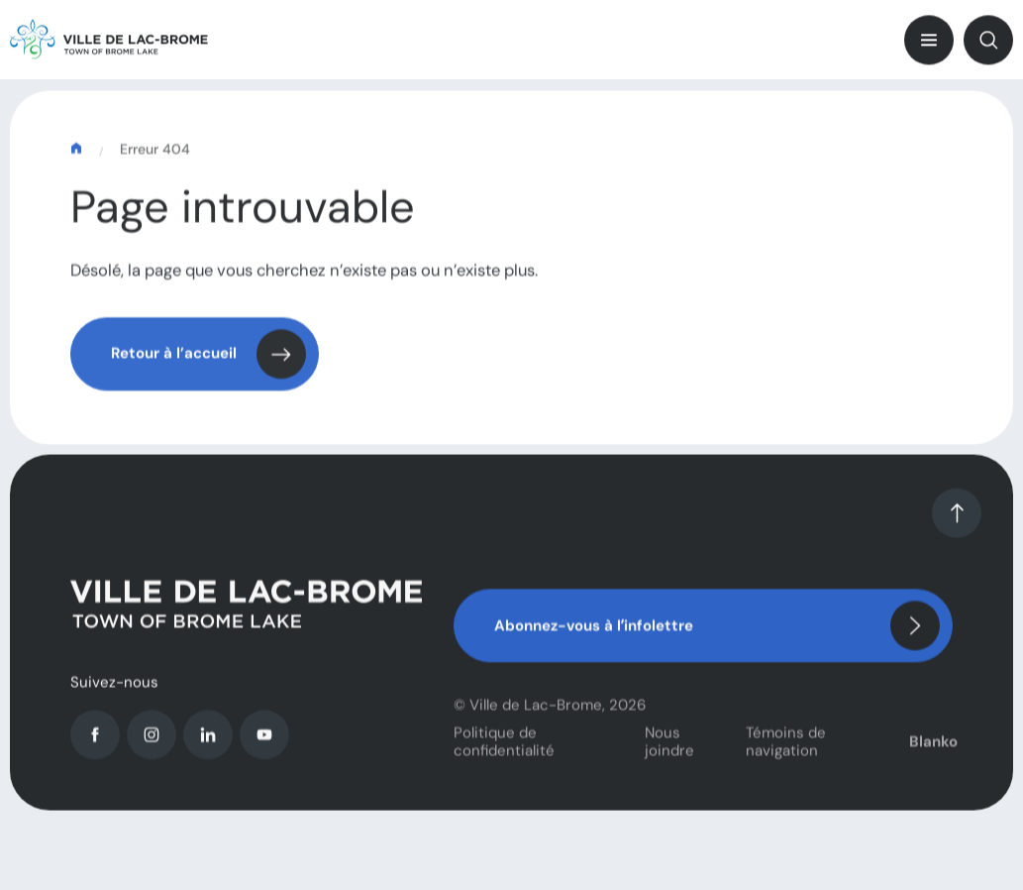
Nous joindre (669, 748)
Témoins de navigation (786, 748)
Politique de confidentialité (504, 748)
